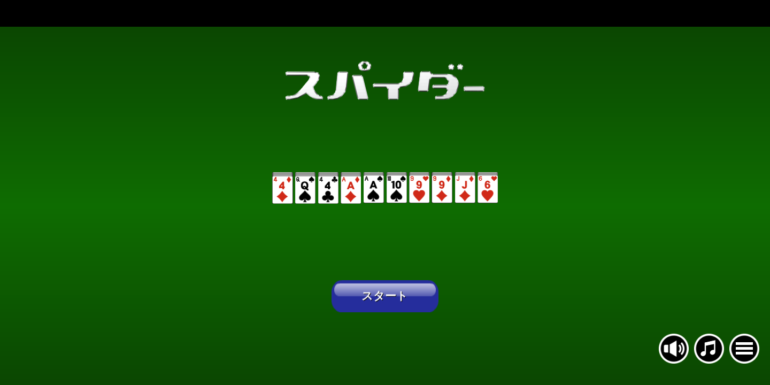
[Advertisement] (385, 13)
